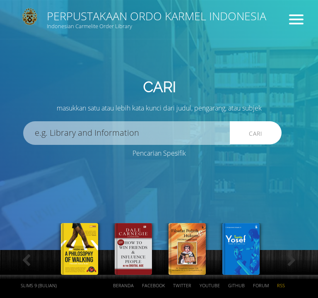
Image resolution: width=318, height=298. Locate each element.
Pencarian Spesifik (159, 153)
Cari (256, 133)
